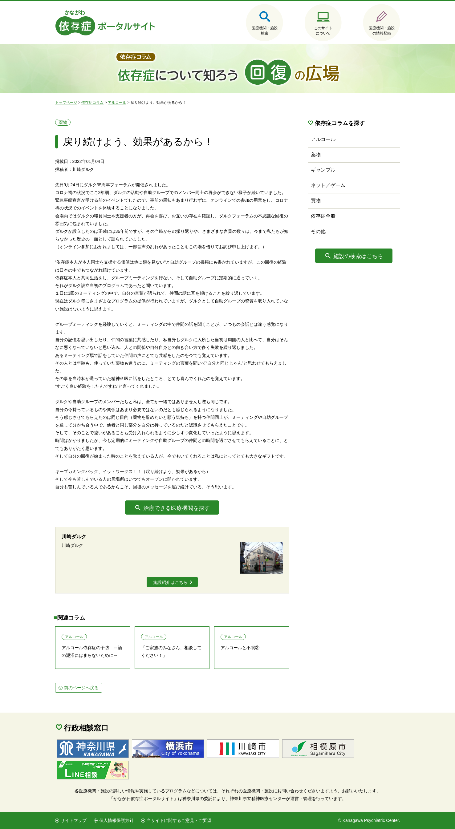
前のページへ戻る (81, 687)
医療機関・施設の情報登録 (382, 30)
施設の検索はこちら (358, 256)
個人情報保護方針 (116, 820)
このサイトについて (323, 30)
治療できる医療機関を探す (176, 508)
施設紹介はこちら (170, 582)
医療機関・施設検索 (265, 30)
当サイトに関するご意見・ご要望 (179, 820)
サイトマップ (74, 820)
